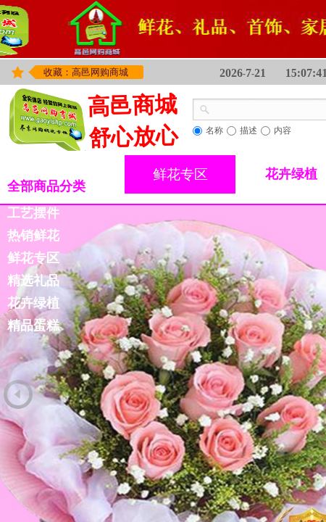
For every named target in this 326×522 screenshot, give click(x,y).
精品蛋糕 (33, 325)
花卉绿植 (33, 303)
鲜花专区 (180, 174)
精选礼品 (33, 280)
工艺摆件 (33, 213)
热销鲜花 (33, 235)
